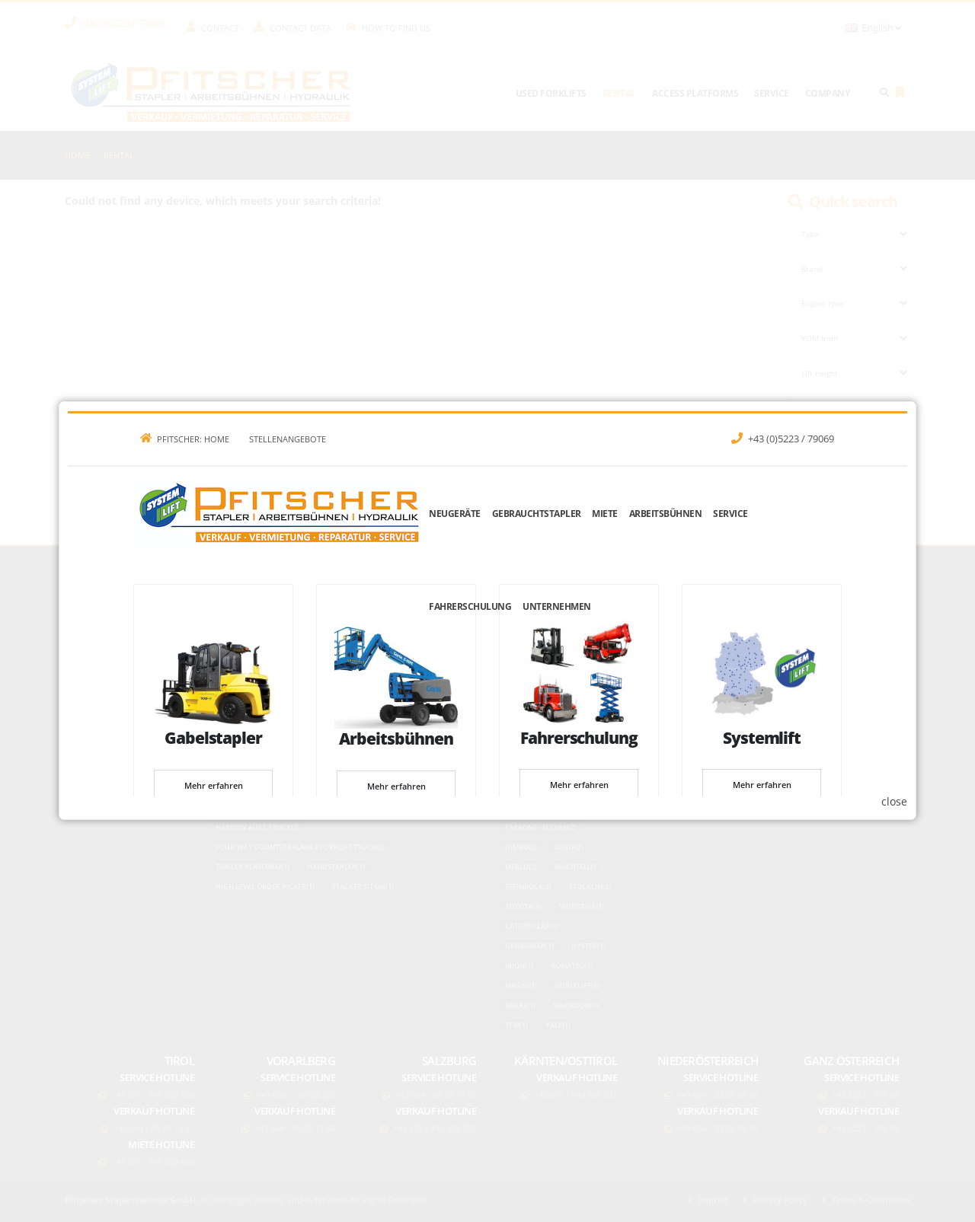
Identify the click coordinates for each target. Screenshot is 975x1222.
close (894, 801)
